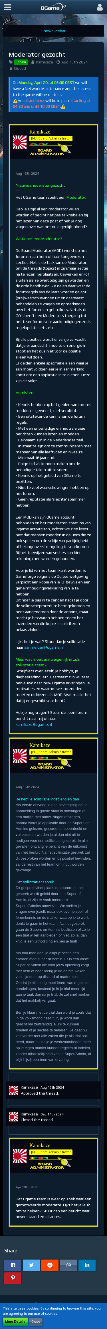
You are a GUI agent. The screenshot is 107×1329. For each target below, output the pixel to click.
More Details (15, 1322)
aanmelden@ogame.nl (44, 647)
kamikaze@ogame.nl (34, 724)
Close (35, 1322)
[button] (8, 7)
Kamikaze (44, 62)
